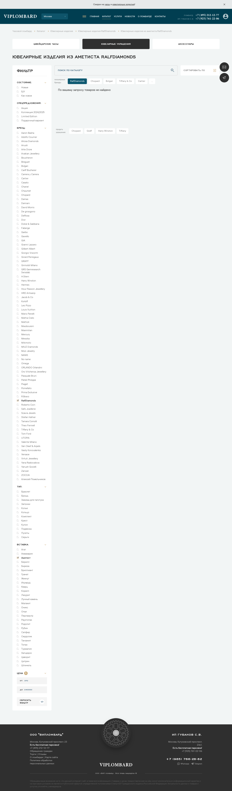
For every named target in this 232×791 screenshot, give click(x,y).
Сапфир (25, 631)
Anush (24, 144)
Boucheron (27, 156)
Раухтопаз (26, 618)
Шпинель (26, 664)
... (152, 81)
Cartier (24, 177)
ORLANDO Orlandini (31, 366)
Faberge (25, 226)
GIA (23, 239)
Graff (89, 131)
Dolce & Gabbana (30, 222)
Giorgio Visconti (29, 251)
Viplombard (20, 16)
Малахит (25, 602)
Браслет (25, 490)
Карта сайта (51, 756)
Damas (24, 197)
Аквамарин (27, 552)
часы (107, 4)
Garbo (24, 231)
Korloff (24, 300)
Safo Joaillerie (28, 407)
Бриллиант (27, 569)
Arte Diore (26, 148)
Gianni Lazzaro (28, 243)
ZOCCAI (25, 473)
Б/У (23, 90)
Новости (130, 17)
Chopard (25, 193)
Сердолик (26, 635)
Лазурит (25, 593)
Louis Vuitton (28, 308)
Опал (24, 610)
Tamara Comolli (29, 420)
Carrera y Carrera (30, 173)
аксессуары (186, 43)
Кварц (24, 585)
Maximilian (26, 329)
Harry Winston (28, 279)
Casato (25, 181)
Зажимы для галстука (32, 498)
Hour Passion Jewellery (33, 287)
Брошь (24, 494)
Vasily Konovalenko (31, 449)
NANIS (24, 354)
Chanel (25, 185)
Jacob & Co (27, 296)
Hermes (25, 283)
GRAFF (25, 260)
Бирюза (25, 564)
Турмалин (26, 647)
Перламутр (27, 614)
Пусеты (25, 531)
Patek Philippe (28, 378)
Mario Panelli (27, 312)
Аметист (25, 556)
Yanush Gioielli (28, 465)
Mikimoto (26, 341)
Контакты (160, 17)
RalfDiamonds (28, 399)
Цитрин (25, 660)
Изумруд (25, 581)
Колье (24, 507)
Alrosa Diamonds (29, 140)
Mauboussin (27, 325)
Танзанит (26, 639)
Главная (94, 17)
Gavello (25, 235)
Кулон (24, 523)
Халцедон (26, 651)
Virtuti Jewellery (29, 457)
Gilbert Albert (28, 247)
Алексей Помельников (33, 478)
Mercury (25, 333)
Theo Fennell (28, 424)
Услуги (118, 17)
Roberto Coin (28, 403)
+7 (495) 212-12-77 (207, 15)
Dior (23, 218)
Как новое (26, 94)
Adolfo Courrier (29, 135)
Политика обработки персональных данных (42, 761)
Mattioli (25, 320)
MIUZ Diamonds (29, 345)
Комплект (26, 515)
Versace (25, 453)
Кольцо (25, 511)
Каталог (106, 17)
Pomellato (26, 387)
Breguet (25, 160)
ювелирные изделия (123, 4)
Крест (24, 519)
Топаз (24, 643)
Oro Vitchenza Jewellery (33, 370)
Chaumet (26, 189)
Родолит (25, 622)
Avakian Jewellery (30, 152)
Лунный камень (29, 598)
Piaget (24, 382)
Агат (23, 548)
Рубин (24, 627)
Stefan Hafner (28, 416)
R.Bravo (25, 395)
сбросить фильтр (25, 699)
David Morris (27, 206)
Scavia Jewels (28, 411)
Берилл (25, 560)
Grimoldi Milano (29, 264)
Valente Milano (29, 440)
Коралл (25, 589)
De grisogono (28, 210)
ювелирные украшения (116, 43)
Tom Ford (26, 432)
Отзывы (42, 753)
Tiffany (122, 131)
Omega (25, 362)
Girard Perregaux (30, 255)
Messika (25, 337)
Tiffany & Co (27, 428)
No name (26, 358)
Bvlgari (24, 164)
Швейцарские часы (46, 43)
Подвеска (26, 527)
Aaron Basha (27, 131)
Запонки (25, 502)
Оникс (24, 606)
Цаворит (25, 655)
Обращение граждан (41, 749)
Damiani (25, 202)
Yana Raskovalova (30, 461)
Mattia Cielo (27, 316)
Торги (33, 753)
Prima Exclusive (29, 391)
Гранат (24, 573)
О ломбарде (145, 17)
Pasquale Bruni (29, 374)
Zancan (25, 469)
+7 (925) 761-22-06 (207, 18)
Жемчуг (25, 577)
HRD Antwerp (28, 291)
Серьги (25, 536)
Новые (24, 86)
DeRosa (25, 214)
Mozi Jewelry (28, 349)
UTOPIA (25, 436)
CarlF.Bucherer (28, 169)
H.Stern (25, 275)
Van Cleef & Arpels (30, 445)
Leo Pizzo (26, 304)
